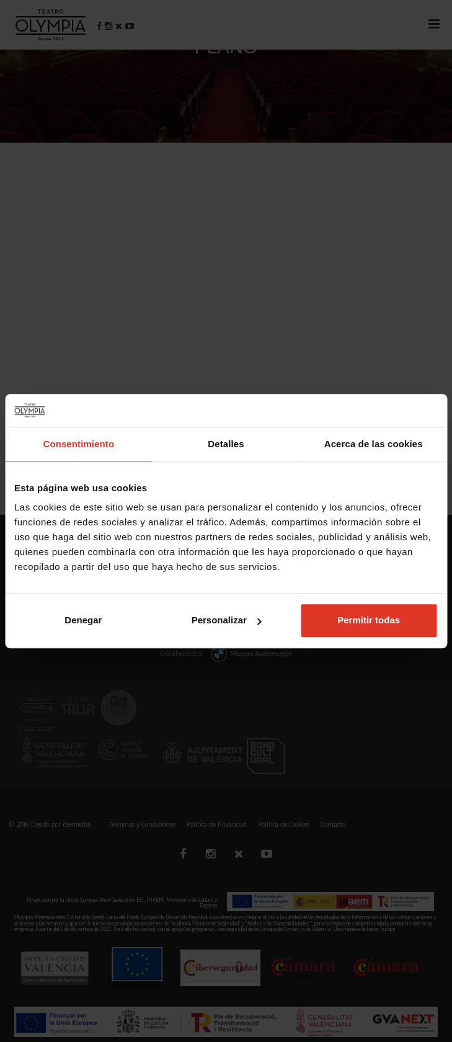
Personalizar (227, 620)
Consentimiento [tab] (78, 444)
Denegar (83, 620)
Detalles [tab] (226, 444)
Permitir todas (368, 620)
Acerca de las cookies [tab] (373, 444)
